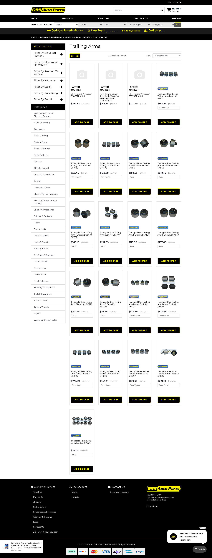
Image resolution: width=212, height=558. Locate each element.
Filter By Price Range (48, 93)
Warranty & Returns (42, 517)
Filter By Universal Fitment (48, 54)
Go (177, 24)
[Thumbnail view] (72, 55)
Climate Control (41, 168)
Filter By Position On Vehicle (48, 73)
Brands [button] (176, 18)
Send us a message (119, 492)
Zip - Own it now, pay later (45, 532)
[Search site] (162, 10)
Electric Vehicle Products (45, 194)
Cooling (37, 181)
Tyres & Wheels (41, 307)
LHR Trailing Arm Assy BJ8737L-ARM (81, 95)
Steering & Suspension (44, 287)
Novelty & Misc (41, 248)
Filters (37, 223)
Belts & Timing (41, 135)
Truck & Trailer (40, 300)
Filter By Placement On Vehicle (48, 64)
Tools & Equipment (43, 294)
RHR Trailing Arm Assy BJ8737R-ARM (139, 95)
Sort (148, 56)
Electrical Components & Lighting (45, 202)
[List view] (77, 55)
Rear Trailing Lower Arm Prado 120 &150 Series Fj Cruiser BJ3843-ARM (109, 97)
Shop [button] (34, 18)
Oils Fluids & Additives (44, 255)
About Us (103, 18)
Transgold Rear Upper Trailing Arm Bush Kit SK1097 (139, 373)
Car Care (38, 161)
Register (76, 497)
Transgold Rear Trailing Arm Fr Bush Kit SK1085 (110, 304)
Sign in (75, 492)
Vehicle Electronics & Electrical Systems (44, 114)
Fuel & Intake (40, 229)
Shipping (37, 502)
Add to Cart (81, 122)
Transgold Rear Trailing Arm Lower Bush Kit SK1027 (139, 304)
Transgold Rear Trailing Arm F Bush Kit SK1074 (139, 233)
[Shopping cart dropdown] (174, 9)
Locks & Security (42, 242)
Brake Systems (41, 155)
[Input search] (136, 10)
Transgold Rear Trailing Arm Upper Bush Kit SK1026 (81, 373)
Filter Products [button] (43, 46)
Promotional (40, 274)
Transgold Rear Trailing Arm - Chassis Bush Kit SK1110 (139, 165)
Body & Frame (40, 142)
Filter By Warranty (48, 80)
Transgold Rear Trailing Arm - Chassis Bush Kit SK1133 (168, 165)
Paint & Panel (40, 261)
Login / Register (173, 2)
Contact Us (141, 18)
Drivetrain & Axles (42, 187)
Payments (38, 497)
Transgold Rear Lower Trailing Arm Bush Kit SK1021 (168, 96)
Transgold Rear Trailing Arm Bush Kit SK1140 (110, 233)
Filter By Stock (48, 86)
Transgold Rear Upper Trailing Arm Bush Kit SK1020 (110, 373)
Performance (40, 268)
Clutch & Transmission (44, 174)
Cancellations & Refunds (44, 512)
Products (67, 18)
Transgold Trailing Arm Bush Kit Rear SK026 (81, 442)
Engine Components (44, 210)
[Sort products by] (167, 55)
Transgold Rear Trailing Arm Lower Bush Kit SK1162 (168, 304)
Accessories (39, 129)
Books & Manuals (42, 148)
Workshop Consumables (45, 320)
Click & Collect (39, 507)
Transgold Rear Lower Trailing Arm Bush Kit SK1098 (110, 165)
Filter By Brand (48, 99)
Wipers (37, 313)
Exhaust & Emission (43, 216)
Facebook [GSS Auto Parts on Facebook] (152, 506)
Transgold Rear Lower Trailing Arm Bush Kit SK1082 (81, 165)
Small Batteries (41, 281)
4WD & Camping (42, 123)
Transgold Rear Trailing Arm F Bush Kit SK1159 (168, 233)
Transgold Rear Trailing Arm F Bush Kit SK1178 (81, 303)
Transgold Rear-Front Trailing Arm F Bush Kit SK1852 (168, 373)
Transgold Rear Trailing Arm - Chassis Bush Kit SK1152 (81, 234)
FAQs (35, 522)
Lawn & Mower (41, 236)
